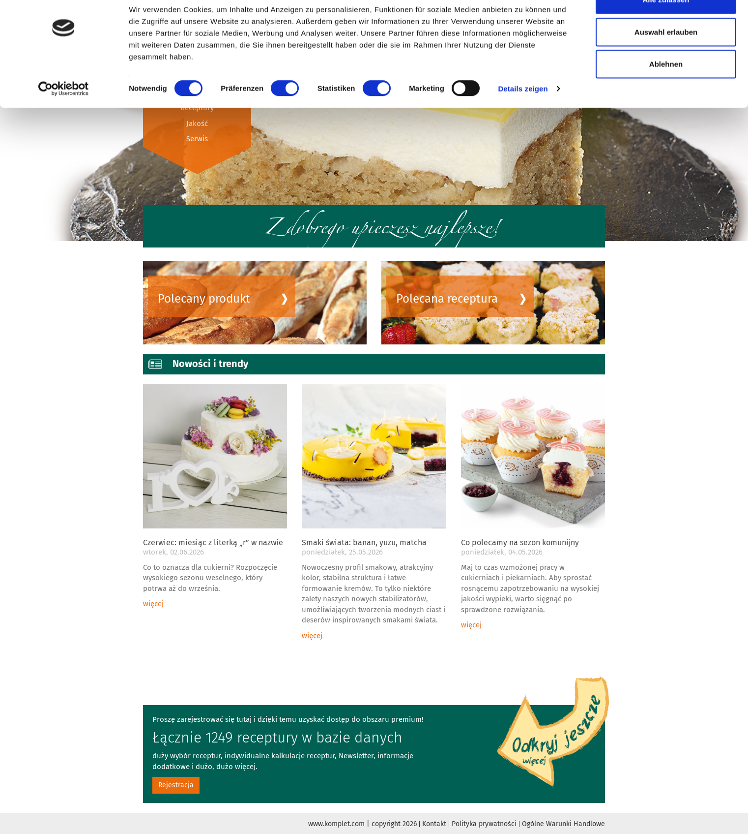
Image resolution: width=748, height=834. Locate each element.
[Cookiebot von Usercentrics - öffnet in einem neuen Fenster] (64, 115)
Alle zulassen (665, 26)
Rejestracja (176, 785)
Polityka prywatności (484, 824)
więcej (153, 603)
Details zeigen (522, 115)
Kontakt (434, 824)
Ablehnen (666, 90)
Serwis (197, 138)
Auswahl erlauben (665, 58)
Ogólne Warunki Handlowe (563, 824)
